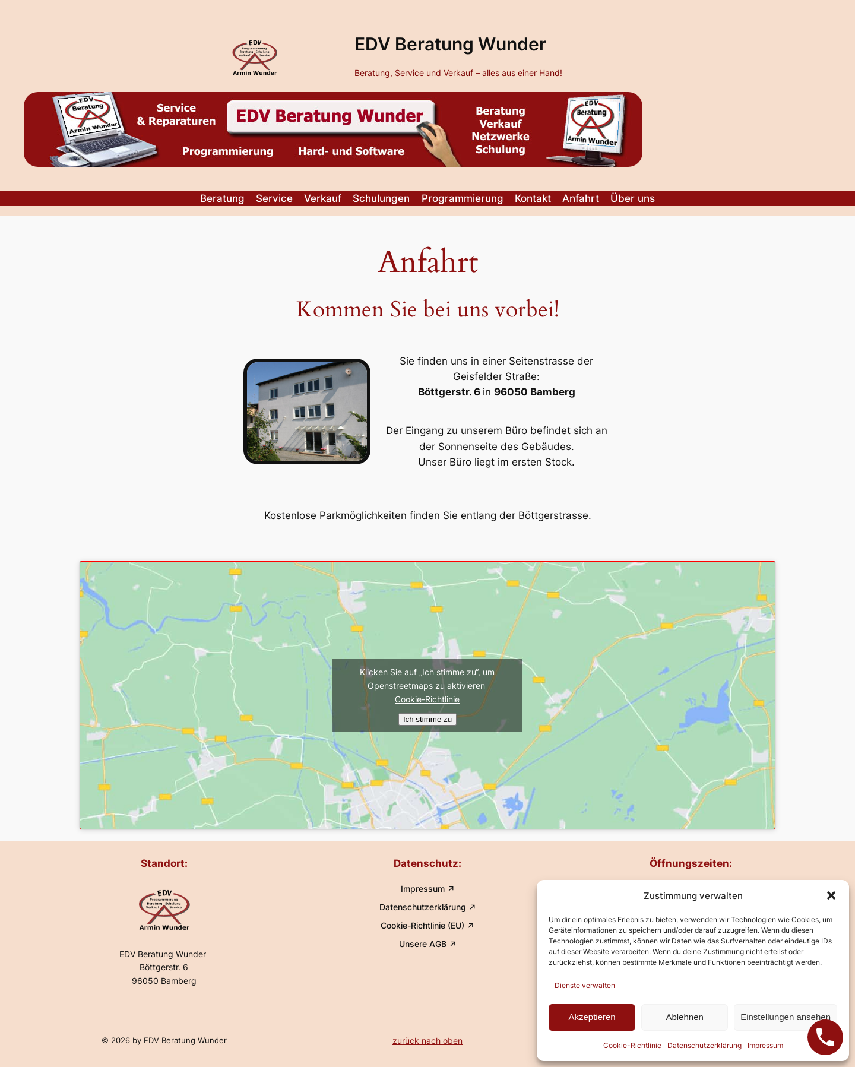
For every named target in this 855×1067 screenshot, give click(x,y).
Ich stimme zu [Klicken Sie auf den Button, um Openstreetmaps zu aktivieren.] (427, 719)
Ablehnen (684, 1017)
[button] (831, 895)
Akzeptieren (591, 1017)
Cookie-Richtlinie (632, 1045)
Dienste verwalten (585, 985)
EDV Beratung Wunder (450, 44)
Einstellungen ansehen (785, 1017)
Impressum (765, 1045)
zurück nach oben (427, 1041)
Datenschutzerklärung (704, 1045)
